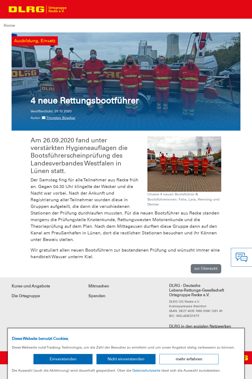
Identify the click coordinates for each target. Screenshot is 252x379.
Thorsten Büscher (58, 118)
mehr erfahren (189, 359)
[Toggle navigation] (75, 9)
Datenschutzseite (146, 370)
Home (9, 25)
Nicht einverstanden (126, 359)
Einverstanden (63, 359)
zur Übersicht (206, 268)
